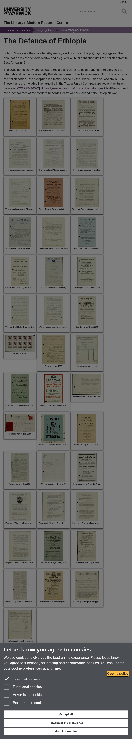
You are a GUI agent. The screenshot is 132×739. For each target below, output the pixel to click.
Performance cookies (25, 703)
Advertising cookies (24, 695)
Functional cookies (23, 687)
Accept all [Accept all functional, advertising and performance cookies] (66, 714)
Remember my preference (66, 723)
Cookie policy (117, 674)
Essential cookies (22, 679)
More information (66, 731)
